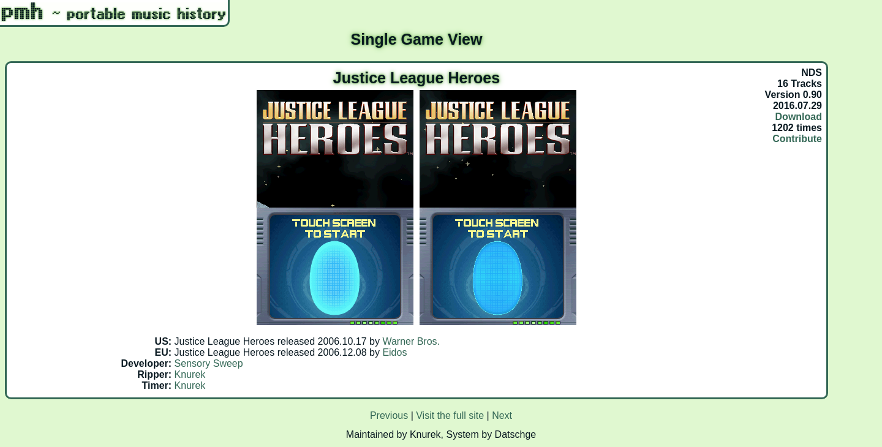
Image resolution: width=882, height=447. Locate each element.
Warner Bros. (411, 341)
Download (798, 116)
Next (502, 415)
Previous (389, 415)
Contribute (797, 138)
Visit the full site (450, 415)
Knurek (190, 374)
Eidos (394, 352)
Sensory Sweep (209, 363)
